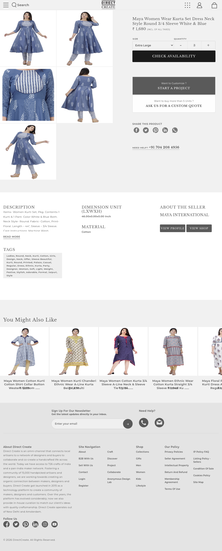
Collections (142, 451)
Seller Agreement (175, 458)
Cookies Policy (201, 475)
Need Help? (155, 147)
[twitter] (146, 130)
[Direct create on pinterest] (26, 524)
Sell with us (86, 465)
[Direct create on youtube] (55, 524)
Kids (138, 479)
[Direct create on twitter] (17, 524)
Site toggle (6, 5)
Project (111, 465)
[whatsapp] (175, 130)
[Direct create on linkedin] (36, 524)
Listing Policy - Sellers (202, 460)
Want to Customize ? (174, 86)
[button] (217, 358)
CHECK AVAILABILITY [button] (174, 56)
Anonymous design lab (118, 481)
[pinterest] (156, 130)
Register (83, 485)
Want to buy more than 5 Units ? (174, 104)
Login (82, 479)
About (82, 451)
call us (144, 422)
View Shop (199, 228)
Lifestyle (141, 485)
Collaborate (114, 472)
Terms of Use (172, 489)
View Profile (172, 228)
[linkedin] (165, 130)
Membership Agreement (172, 481)
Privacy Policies (174, 451)
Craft (110, 451)
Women (140, 472)
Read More (11, 236)
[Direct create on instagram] (46, 524)
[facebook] (136, 130)
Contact (83, 472)
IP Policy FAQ (201, 451)
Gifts (138, 458)
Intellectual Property (177, 465)
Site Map (198, 482)
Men (138, 465)
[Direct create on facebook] (7, 524)
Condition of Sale (203, 468)
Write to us (160, 422)
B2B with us (86, 458)
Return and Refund (176, 472)
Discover (112, 458)
